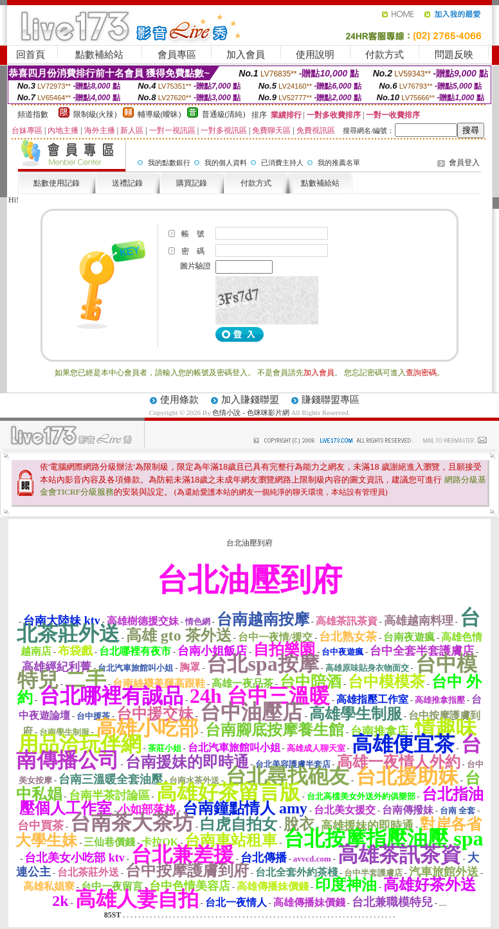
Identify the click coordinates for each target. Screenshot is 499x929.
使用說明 (315, 54)
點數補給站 (99, 54)
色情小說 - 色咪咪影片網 (250, 412)
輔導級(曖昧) (159, 114)
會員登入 (464, 162)
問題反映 (454, 54)
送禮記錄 (127, 183)
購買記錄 (191, 183)
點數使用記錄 (56, 183)
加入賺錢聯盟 (250, 399)
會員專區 (177, 54)
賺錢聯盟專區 (330, 399)
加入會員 (245, 54)
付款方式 (384, 54)
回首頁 (30, 54)
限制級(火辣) (95, 114)
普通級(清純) (224, 114)
